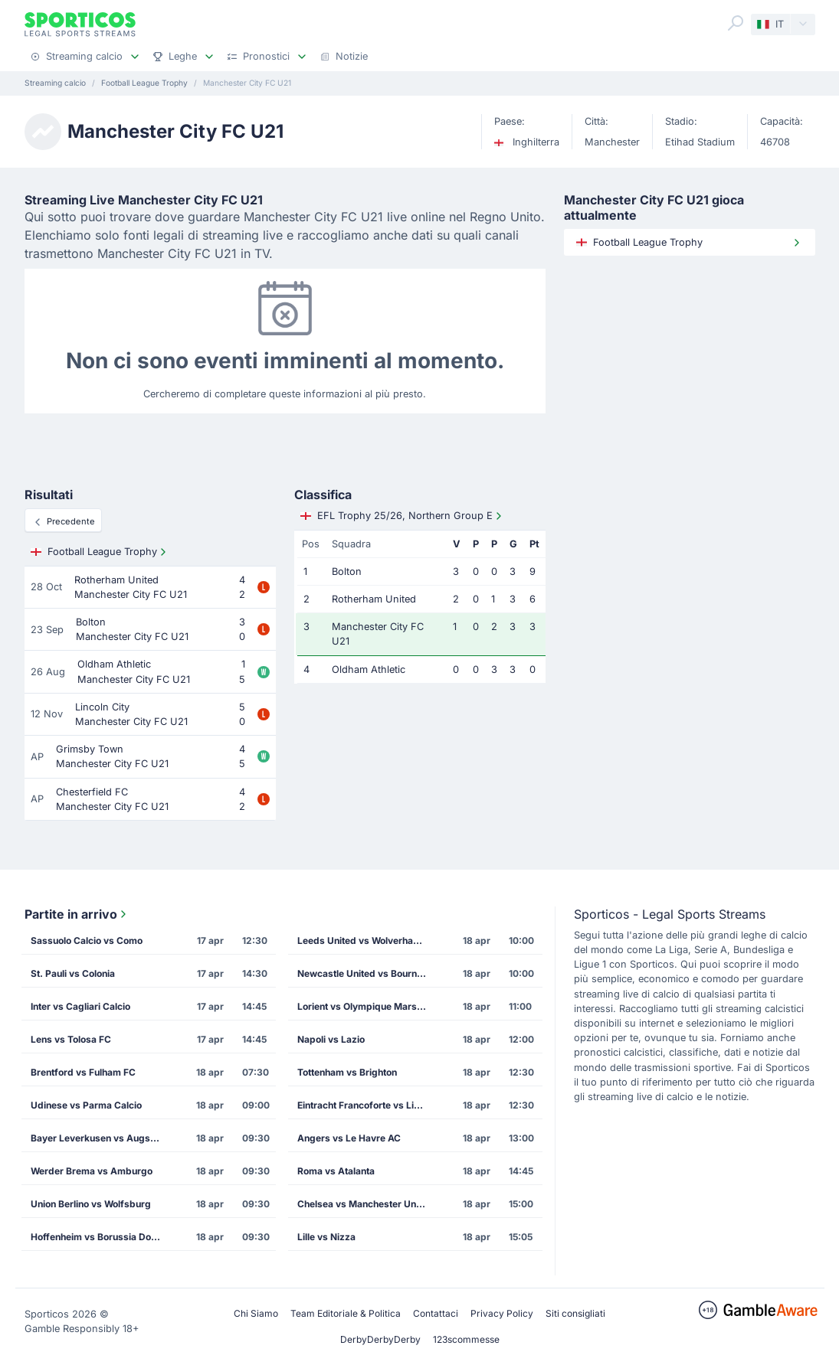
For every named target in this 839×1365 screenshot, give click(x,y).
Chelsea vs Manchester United (365, 1204)
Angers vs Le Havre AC (349, 1138)
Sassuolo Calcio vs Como (87, 940)
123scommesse (466, 1339)
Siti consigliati (575, 1313)
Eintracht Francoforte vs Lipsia (365, 1105)
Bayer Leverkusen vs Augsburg (100, 1138)
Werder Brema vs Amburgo (91, 1171)
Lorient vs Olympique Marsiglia (366, 1006)
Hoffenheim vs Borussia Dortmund (100, 1237)
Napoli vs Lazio (331, 1039)
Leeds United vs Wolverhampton (367, 940)
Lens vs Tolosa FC (71, 1039)
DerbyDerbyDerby (380, 1339)
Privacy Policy (501, 1313)
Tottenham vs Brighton (347, 1072)
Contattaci (435, 1313)
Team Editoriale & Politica (345, 1313)
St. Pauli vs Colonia (73, 973)
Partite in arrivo (77, 914)
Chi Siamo (256, 1313)
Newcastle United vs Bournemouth (367, 973)
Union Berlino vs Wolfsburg (91, 1204)
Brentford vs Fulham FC (83, 1072)
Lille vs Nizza (326, 1237)
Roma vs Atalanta (336, 1171)
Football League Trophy (100, 552)
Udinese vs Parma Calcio (86, 1105)
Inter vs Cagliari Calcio (80, 1006)
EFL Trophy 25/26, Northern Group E (402, 516)
